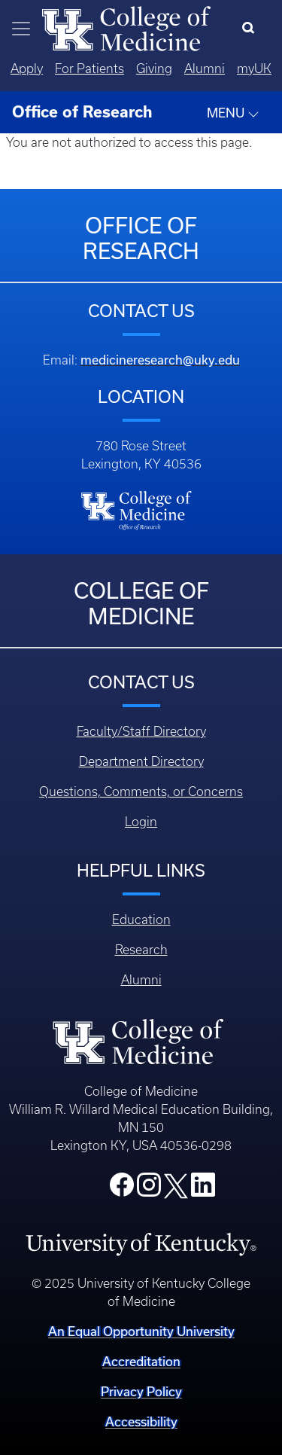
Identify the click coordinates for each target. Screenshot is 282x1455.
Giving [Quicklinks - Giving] (154, 68)
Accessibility (141, 1421)
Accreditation (141, 1361)
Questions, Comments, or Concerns (141, 791)
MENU (233, 112)
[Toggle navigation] (21, 29)
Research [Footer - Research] (141, 949)
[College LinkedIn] (203, 1189)
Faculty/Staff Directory (141, 731)
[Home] (126, 27)
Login (141, 821)
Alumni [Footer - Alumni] (141, 980)
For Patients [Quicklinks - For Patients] (89, 68)
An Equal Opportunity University (141, 1331)
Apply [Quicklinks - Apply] (27, 68)
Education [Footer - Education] (141, 919)
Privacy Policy (141, 1391)
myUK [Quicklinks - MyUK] (254, 68)
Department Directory (141, 761)
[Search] (251, 28)
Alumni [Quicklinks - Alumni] (204, 68)
